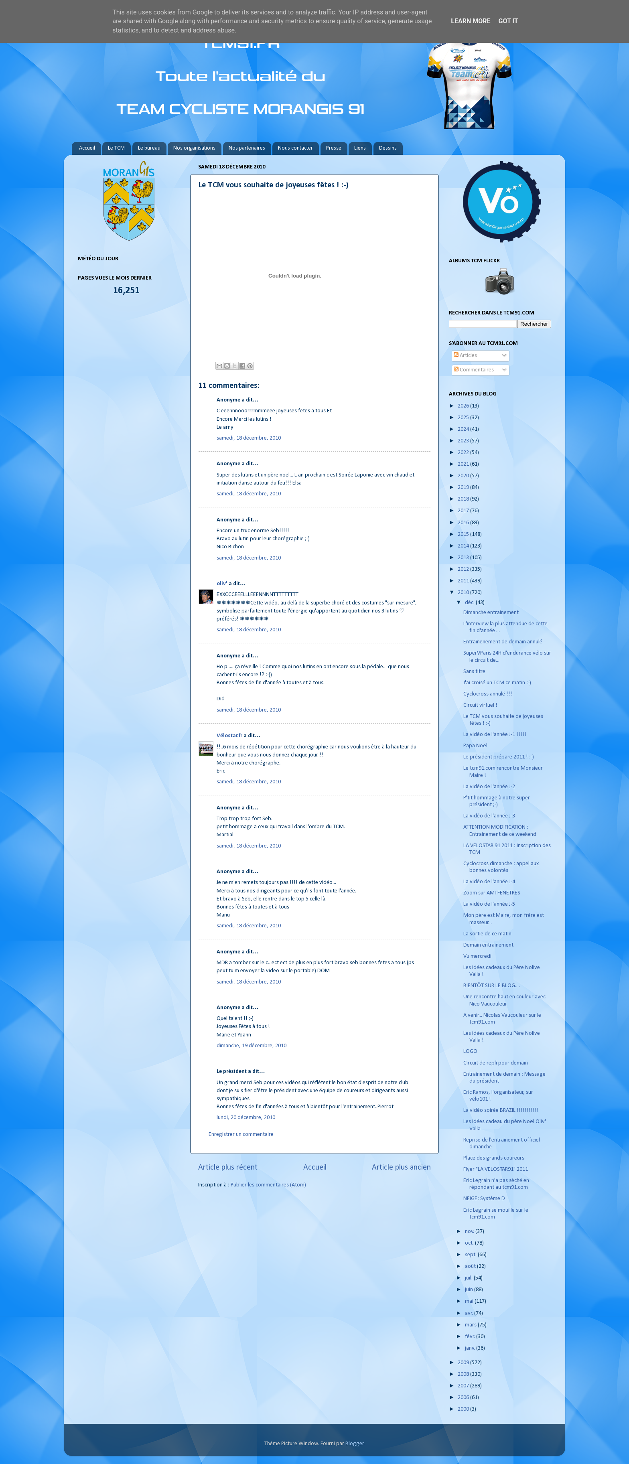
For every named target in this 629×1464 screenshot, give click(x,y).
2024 (464, 429)
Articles (465, 356)
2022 (464, 453)
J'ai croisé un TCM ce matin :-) (497, 683)
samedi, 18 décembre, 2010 (249, 438)
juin (469, 1290)
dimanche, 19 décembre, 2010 (251, 1046)
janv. (470, 1348)
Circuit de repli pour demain (495, 1063)
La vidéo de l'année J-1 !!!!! (494, 735)
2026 (464, 406)
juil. (469, 1278)
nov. (470, 1232)
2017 (464, 511)
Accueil (87, 148)
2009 (464, 1363)
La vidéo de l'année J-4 (489, 882)
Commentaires (474, 370)
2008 (464, 1374)
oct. (470, 1243)
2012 (464, 569)
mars (471, 1325)
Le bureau (149, 148)
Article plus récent (228, 1168)
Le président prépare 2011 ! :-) (498, 757)
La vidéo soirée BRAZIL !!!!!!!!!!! (501, 1110)
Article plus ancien (401, 1168)
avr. (469, 1313)
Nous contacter (295, 148)
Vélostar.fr (229, 736)
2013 (464, 558)
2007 (464, 1386)
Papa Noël (475, 746)
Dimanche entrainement (491, 613)
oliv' (222, 584)
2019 (464, 488)
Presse (333, 148)
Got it (508, 21)
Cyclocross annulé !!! (487, 694)
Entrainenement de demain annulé (502, 642)
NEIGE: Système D (484, 1199)
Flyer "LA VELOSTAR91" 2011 (495, 1169)
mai (470, 1301)
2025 (464, 418)
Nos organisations (194, 148)
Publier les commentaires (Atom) (268, 1185)
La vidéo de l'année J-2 (489, 787)
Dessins (388, 148)
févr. (470, 1337)
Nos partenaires (247, 148)
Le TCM (116, 148)
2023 (464, 441)
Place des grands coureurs (493, 1158)
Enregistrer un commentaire (241, 1134)
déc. (470, 603)
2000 (464, 1409)
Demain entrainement (488, 945)
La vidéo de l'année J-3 (489, 816)
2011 (464, 581)
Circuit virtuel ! (480, 705)
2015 (464, 534)
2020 (464, 476)
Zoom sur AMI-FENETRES (491, 893)
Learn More (470, 21)
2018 (464, 499)
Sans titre (474, 672)
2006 (464, 1398)
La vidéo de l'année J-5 (489, 904)
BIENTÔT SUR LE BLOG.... (491, 986)
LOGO (470, 1051)
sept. (471, 1255)
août (471, 1266)
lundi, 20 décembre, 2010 (246, 1118)
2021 (464, 464)
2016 (464, 523)
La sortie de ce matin (487, 934)
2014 (464, 546)
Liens (360, 148)
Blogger (354, 1444)
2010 (464, 593)
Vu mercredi (477, 956)
